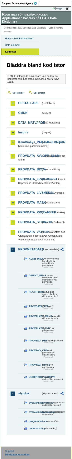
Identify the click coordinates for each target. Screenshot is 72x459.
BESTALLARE (28, 103)
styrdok (23, 393)
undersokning (35, 428)
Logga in (60, 8)
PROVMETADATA (29, 249)
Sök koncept (39, 93)
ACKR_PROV (35, 258)
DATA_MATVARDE (29, 122)
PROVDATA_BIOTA (29, 169)
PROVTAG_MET (35, 340)
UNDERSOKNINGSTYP (35, 377)
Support (9, 451)
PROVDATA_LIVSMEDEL (29, 192)
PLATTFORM (35, 291)
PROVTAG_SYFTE (35, 364)
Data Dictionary (56, 28)
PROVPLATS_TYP (35, 328)
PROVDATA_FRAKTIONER (29, 179)
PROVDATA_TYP (35, 306)
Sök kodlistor (18, 93)
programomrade (35, 421)
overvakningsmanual (35, 402)
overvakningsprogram (35, 411)
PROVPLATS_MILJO (35, 316)
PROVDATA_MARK (29, 202)
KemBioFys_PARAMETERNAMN (29, 142)
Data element (12, 45)
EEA (20, 3)
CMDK (22, 112)
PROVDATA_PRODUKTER (29, 212)
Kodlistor (10, 51)
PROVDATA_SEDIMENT (29, 222)
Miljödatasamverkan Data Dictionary (29, 28)
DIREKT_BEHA (35, 275)
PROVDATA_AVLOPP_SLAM (29, 155)
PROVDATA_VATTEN (29, 232)
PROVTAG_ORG (35, 350)
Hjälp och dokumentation (19, 38)
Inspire (23, 132)
